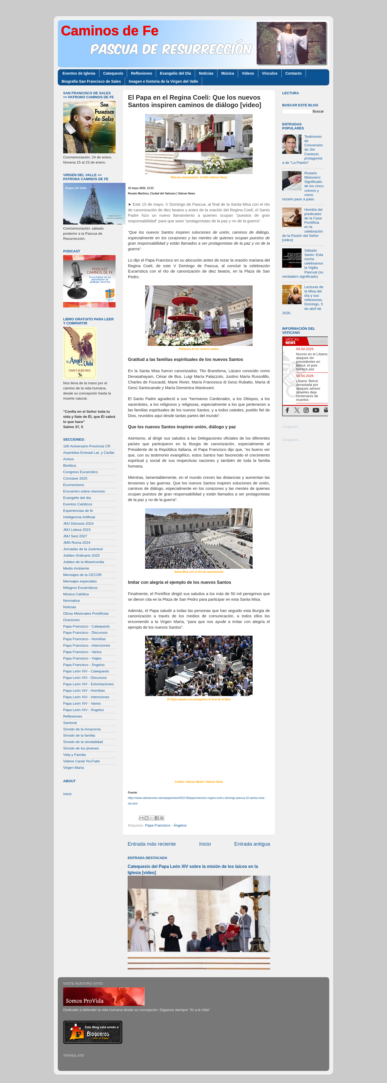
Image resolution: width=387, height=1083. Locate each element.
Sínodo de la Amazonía (82, 729)
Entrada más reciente (152, 844)
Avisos (68, 459)
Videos (248, 73)
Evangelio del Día (175, 73)
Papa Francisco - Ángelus (166, 825)
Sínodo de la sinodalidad (83, 742)
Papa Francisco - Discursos (85, 633)
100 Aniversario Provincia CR (86, 446)
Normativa (71, 601)
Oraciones (71, 620)
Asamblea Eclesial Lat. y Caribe (88, 453)
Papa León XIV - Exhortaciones (88, 684)
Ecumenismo (73, 485)
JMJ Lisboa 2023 (77, 530)
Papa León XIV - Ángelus (83, 710)
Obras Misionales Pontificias (86, 613)
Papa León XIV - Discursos (85, 678)
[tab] (295, 341)
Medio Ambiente (76, 568)
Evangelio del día (77, 498)
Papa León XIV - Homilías (84, 691)
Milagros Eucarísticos (80, 588)
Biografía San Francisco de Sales (91, 81)
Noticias (206, 73)
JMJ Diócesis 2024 (78, 523)
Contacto (293, 73)
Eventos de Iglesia (79, 73)
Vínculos (270, 73)
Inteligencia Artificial (79, 517)
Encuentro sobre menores (84, 491)
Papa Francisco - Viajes (82, 658)
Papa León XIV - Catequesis (86, 671)
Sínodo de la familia (79, 735)
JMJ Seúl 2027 (75, 536)
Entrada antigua (252, 844)
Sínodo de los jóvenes (81, 748)
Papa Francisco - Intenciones (86, 645)
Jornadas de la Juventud (83, 549)
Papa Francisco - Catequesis (86, 626)
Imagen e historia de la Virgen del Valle (163, 81)
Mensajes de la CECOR (82, 575)
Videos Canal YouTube (81, 761)
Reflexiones (141, 73)
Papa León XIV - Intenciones (86, 697)
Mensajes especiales (80, 581)
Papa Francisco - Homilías (84, 639)
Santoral (70, 723)
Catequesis (113, 73)
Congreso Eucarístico (80, 472)
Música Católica (76, 594)
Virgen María (73, 768)
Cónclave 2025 (75, 478)
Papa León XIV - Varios (82, 703)
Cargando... (291, 427)
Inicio (205, 844)
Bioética (69, 465)
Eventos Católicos (77, 504)
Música (227, 73)
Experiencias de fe (78, 511)
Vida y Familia (74, 755)
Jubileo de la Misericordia (83, 562)
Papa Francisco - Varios (82, 652)
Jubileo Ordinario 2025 (81, 555)
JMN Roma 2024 (76, 543)
